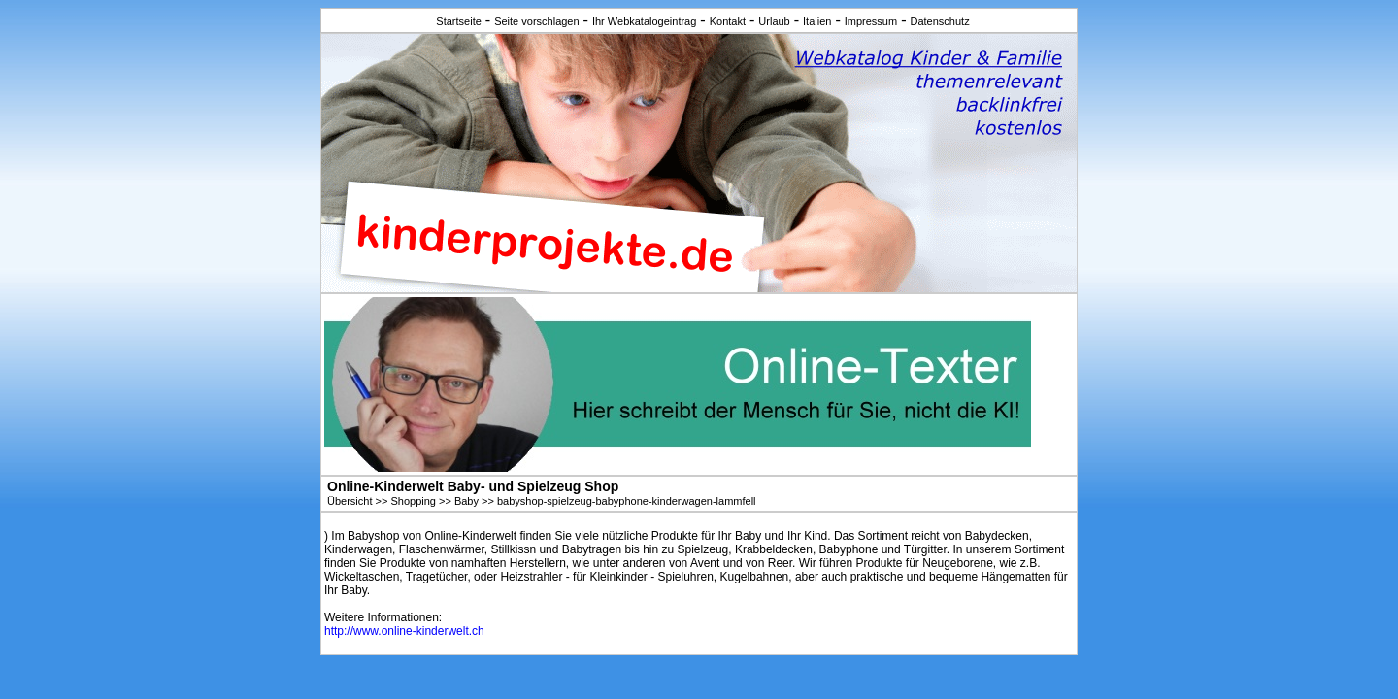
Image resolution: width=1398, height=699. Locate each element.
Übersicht (349, 501)
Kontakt (728, 21)
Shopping (413, 501)
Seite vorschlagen (536, 21)
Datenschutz (939, 21)
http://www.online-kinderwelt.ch (404, 631)
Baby (466, 501)
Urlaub (773, 21)
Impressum (871, 21)
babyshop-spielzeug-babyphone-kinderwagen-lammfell (626, 501)
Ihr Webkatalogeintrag (644, 21)
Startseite (458, 21)
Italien (817, 21)
